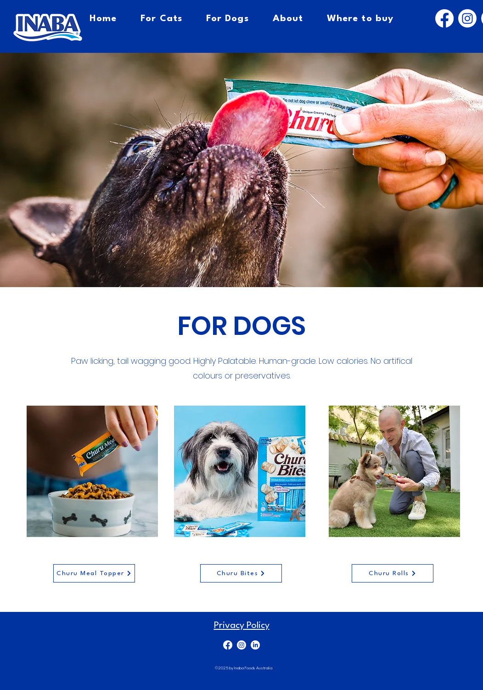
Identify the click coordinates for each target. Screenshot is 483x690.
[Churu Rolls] (392, 573)
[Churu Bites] (241, 573)
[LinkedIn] (255, 645)
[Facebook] (444, 18)
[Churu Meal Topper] (94, 573)
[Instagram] (467, 18)
